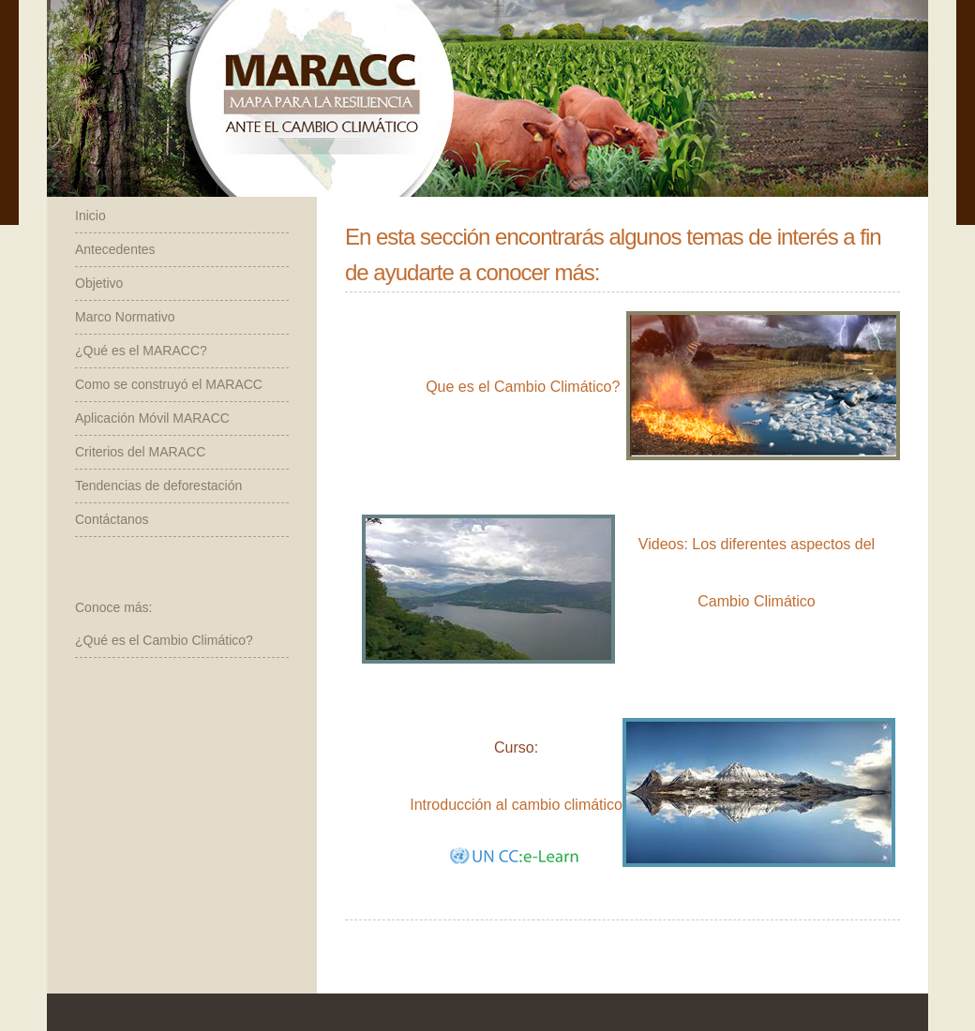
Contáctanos (112, 519)
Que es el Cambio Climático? (523, 387)
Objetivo (99, 283)
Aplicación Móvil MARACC (152, 418)
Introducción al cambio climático (516, 805)
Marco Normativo (125, 316)
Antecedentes (115, 249)
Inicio (90, 215)
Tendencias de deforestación (158, 485)
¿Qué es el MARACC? (141, 350)
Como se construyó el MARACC (168, 384)
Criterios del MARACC (140, 451)
